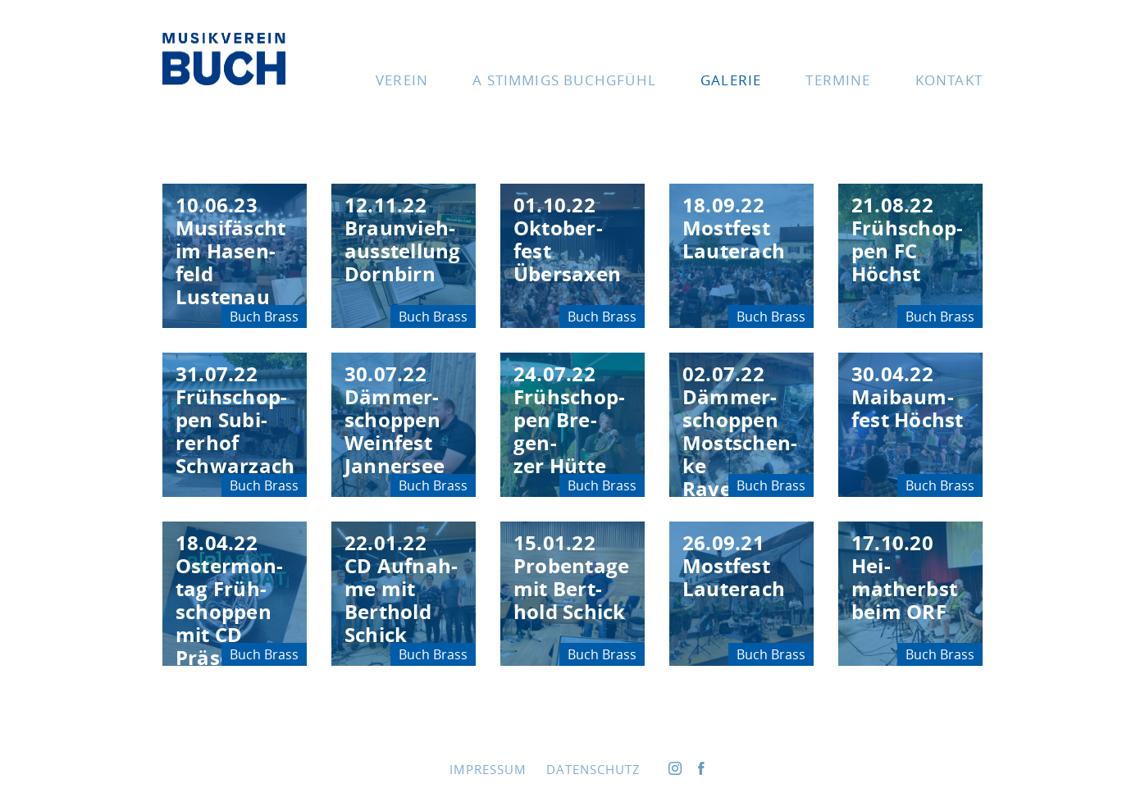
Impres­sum (488, 769)
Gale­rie (730, 80)
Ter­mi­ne (837, 80)
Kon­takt (949, 80)
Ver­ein (402, 80)
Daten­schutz (593, 769)
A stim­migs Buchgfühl (564, 80)
